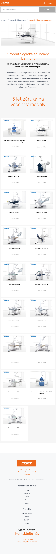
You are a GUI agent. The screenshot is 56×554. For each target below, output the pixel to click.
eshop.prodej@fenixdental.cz (27, 542)
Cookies (27, 474)
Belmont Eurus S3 (14, 248)
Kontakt (27, 503)
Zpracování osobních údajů (27, 472)
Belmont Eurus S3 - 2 (14, 356)
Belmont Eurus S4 (14, 284)
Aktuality (27, 493)
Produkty (4, 20)
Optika (27, 523)
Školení (27, 496)
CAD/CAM (27, 520)
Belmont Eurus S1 (41, 212)
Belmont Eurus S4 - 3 (14, 428)
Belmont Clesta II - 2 (41, 140)
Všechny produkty (27, 513)
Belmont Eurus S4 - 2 (14, 392)
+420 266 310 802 (27, 540)
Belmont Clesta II (14, 212)
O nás (27, 490)
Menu (51, 3)
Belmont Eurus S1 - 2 (14, 320)
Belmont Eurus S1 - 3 (41, 320)
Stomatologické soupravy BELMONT (40, 20)
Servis (27, 500)
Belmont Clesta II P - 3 (41, 248)
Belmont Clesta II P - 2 (41, 284)
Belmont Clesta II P (41, 176)
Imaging (27, 516)
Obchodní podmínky (27, 470)
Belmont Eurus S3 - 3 (41, 356)
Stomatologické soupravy (18, 20)
